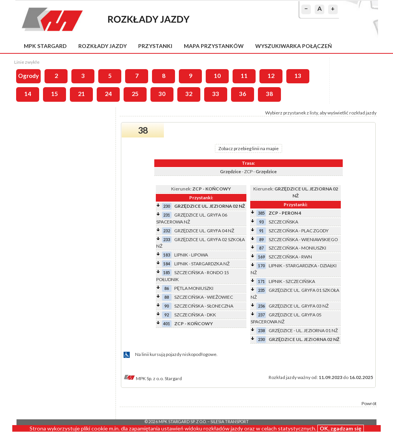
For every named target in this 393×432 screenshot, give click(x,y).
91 (261, 230)
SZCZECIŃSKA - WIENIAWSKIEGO (303, 239)
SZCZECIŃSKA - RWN (290, 257)
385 (261, 212)
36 (242, 93)
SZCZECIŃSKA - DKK (195, 315)
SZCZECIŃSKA (283, 222)
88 (166, 297)
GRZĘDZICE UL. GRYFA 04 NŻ (204, 230)
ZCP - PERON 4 (285, 213)
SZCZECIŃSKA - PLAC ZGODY (299, 230)
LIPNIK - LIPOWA (191, 255)
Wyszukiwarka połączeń (293, 46)
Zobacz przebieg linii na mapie (248, 148)
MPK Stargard (45, 46)
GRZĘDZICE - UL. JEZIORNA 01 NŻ (303, 330)
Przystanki (155, 46)
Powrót (369, 403)
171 (261, 281)
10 (217, 75)
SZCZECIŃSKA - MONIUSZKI (297, 248)
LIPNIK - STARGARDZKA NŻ (202, 263)
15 (54, 93)
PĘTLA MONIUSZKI (193, 288)
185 (166, 272)
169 (261, 256)
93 (261, 221)
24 (108, 93)
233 (166, 239)
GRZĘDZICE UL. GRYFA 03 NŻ (299, 306)
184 (166, 263)
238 (261, 330)
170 (261, 265)
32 (188, 93)
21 (81, 93)
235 (261, 290)
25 (135, 93)
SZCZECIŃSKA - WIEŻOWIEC (203, 297)
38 (269, 93)
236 (261, 305)
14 (27, 93)
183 (166, 254)
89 (261, 239)
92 (166, 314)
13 (297, 75)
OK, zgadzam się (341, 428)
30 (162, 93)
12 (271, 75)
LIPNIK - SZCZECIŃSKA (292, 281)
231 (166, 214)
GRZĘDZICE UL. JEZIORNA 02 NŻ (209, 206)
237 (261, 314)
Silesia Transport (229, 421)
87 (261, 247)
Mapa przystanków (214, 46)
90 (166, 305)
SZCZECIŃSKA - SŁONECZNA (203, 306)
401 (166, 323)
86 (166, 288)
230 (166, 206)
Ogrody (28, 75)
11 (244, 75)
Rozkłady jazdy (102, 46)
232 (166, 230)
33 (215, 93)
